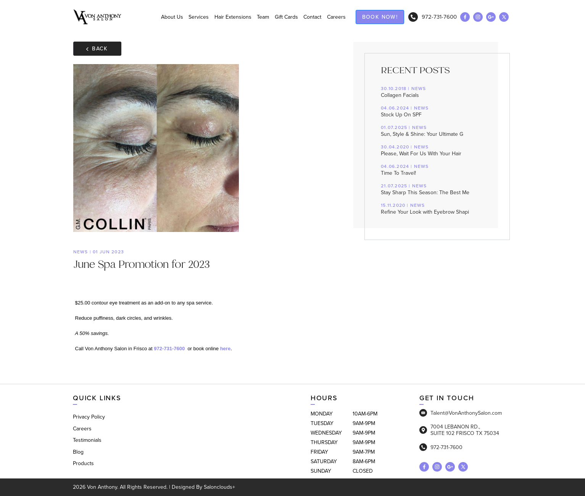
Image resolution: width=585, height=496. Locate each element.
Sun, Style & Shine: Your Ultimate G (432, 131)
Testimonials (87, 440)
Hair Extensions (232, 17)
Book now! (380, 17)
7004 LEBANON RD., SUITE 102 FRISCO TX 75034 (459, 430)
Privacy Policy (89, 417)
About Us (172, 17)
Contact (312, 17)
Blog (78, 452)
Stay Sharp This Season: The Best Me (432, 189)
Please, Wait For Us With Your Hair (432, 151)
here (225, 348)
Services (199, 17)
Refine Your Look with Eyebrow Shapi (432, 209)
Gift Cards (286, 17)
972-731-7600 (432, 17)
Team (263, 17)
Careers (336, 17)
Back (97, 49)
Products (83, 463)
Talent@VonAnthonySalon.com (460, 413)
